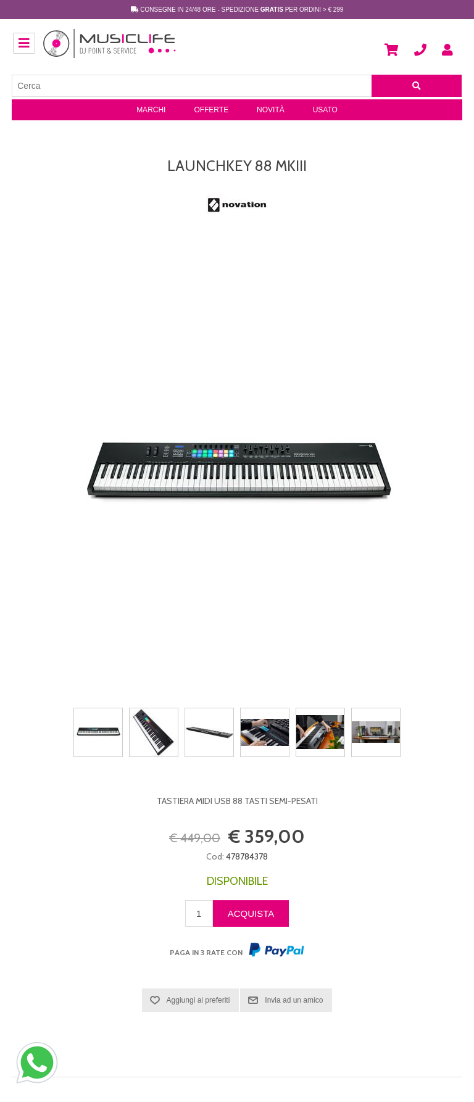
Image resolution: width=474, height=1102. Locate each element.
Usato (325, 110)
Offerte (211, 110)
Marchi (150, 110)
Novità (271, 110)
